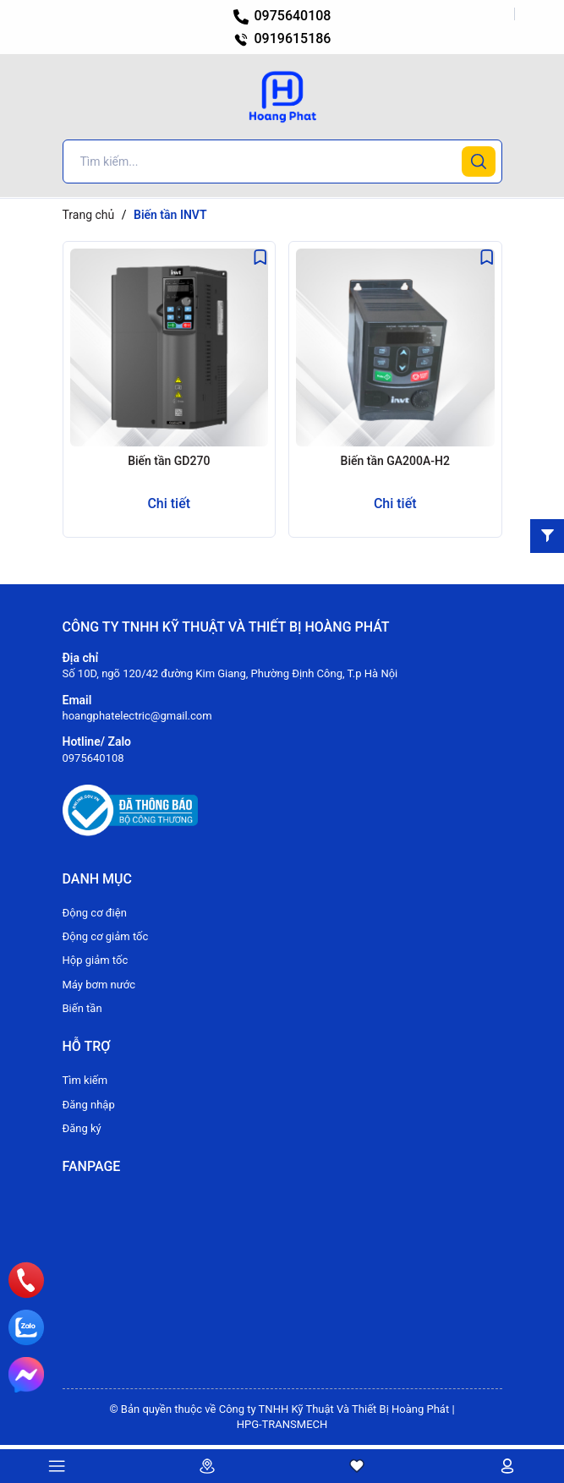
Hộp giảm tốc (96, 960)
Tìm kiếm (85, 1080)
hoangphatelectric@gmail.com (137, 715)
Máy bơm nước (99, 984)
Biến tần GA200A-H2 (395, 461)
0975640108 (282, 16)
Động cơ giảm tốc (106, 936)
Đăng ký (82, 1128)
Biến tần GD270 (169, 461)
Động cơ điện (95, 912)
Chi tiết (168, 503)
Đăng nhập (89, 1104)
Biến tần (82, 1008)
